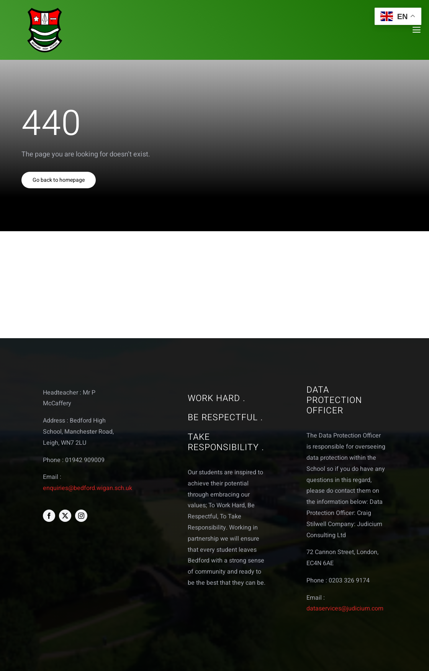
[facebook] (49, 516)
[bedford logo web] (45, 9)
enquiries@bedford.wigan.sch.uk (87, 488)
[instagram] (81, 516)
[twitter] (65, 516)
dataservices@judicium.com (344, 608)
